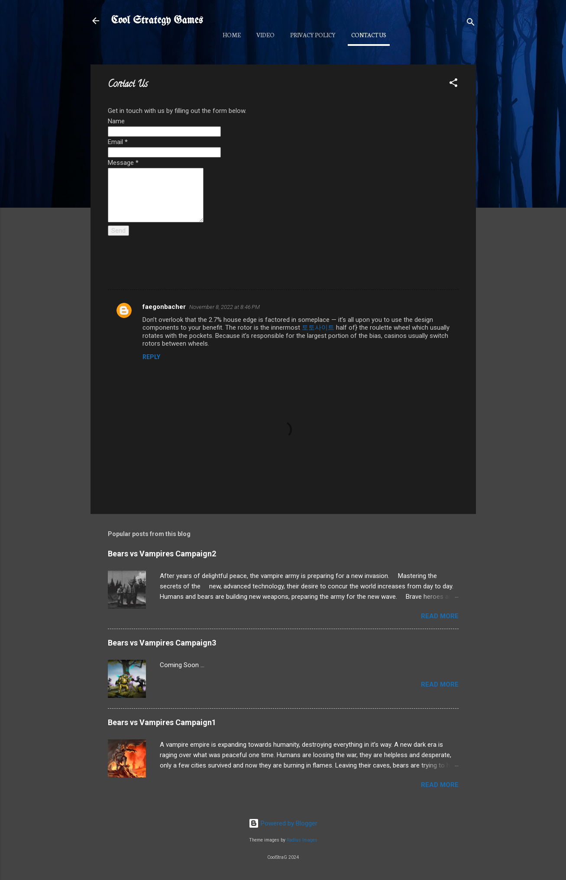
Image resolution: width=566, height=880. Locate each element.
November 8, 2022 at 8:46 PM (224, 307)
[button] (453, 84)
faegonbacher (164, 307)
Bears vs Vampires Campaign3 (162, 642)
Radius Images (302, 840)
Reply (151, 356)
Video (265, 35)
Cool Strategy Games (157, 20)
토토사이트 (318, 327)
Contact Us (368, 35)
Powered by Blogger (283, 823)
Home (232, 35)
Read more (440, 616)
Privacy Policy (313, 35)
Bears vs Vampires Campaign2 (162, 553)
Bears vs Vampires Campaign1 (162, 722)
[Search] (471, 23)
